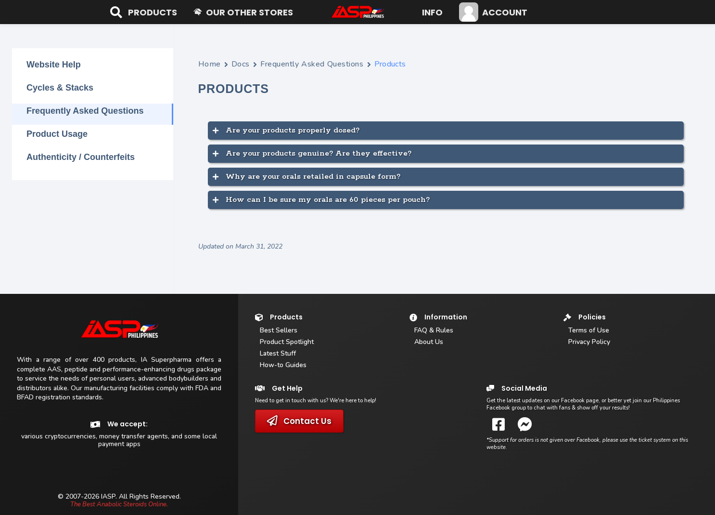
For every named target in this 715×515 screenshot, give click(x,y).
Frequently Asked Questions (312, 64)
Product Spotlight (287, 341)
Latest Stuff (278, 353)
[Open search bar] (115, 12)
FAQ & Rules (433, 330)
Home (209, 64)
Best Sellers (278, 330)
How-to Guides (283, 365)
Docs (240, 64)
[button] (152, 12)
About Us (428, 341)
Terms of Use (588, 330)
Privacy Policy (589, 341)
